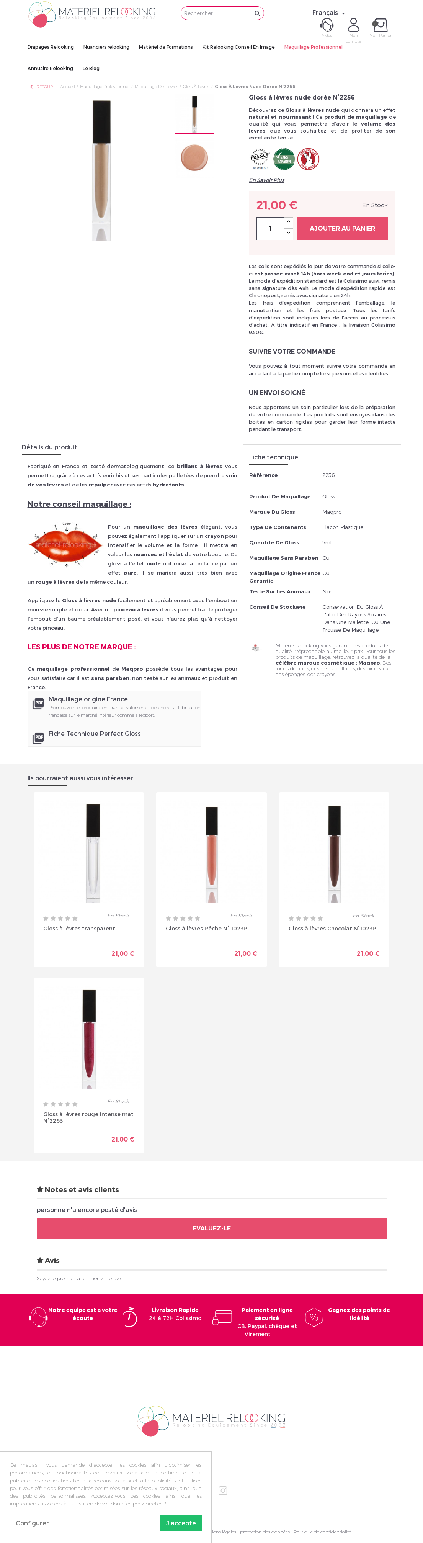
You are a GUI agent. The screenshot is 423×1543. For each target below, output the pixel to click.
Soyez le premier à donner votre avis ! (81, 1278)
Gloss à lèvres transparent (79, 928)
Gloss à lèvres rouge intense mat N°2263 (88, 1117)
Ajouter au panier (342, 228)
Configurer (32, 1523)
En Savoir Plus (266, 180)
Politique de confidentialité (322, 1532)
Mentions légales (218, 1532)
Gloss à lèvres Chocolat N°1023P (332, 928)
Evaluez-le (212, 1228)
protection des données (265, 1532)
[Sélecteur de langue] (329, 12)
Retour (41, 86)
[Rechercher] (222, 13)
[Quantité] (270, 228)
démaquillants (338, 668)
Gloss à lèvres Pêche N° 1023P (206, 928)
